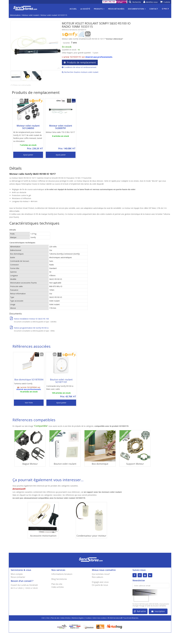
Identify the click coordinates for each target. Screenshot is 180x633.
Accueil (73, 9)
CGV (43, 618)
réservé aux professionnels (98, 57)
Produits (99, 9)
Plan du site (56, 584)
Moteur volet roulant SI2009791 (60, 127)
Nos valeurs (97, 577)
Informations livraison (61, 574)
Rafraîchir (140, 611)
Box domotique (100, 463)
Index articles (57, 587)
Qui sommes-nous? (101, 574)
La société (85, 9)
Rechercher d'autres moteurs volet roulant (80, 72)
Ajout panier (28, 155)
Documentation (137, 9)
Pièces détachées (116, 9)
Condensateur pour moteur (91, 535)
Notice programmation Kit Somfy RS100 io (29, 328)
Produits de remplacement (80, 62)
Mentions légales (78, 618)
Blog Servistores (59, 579)
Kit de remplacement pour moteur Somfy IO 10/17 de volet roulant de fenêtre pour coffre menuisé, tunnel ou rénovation (27, 136)
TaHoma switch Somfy (23, 383)
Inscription (158, 611)
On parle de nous (100, 585)
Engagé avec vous (100, 582)
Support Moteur (135, 463)
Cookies (88, 618)
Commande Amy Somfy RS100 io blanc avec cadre (59, 387)
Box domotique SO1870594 (28, 379)
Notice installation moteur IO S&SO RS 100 (29, 319)
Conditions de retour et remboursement (79, 67)
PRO (165, 9)
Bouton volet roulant (65, 463)
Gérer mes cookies (99, 618)
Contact (153, 9)
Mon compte (17, 574)
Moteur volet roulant (30, 15)
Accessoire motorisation (43, 535)
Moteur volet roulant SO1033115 (53, 15)
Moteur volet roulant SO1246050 (28, 127)
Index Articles (65, 618)
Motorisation (15, 15)
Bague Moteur (30, 463)
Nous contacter (18, 577)
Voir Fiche (29, 402)
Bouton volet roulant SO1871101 (61, 380)
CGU (47, 618)
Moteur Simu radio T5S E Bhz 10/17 (60, 132)
